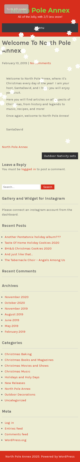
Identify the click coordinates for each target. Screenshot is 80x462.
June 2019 (12, 320)
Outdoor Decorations (20, 394)
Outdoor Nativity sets (60, 156)
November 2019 (16, 308)
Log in (9, 423)
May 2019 (11, 326)
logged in (28, 169)
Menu (40, 28)
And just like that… (19, 254)
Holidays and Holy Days (22, 377)
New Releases (15, 383)
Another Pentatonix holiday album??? (33, 237)
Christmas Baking (18, 354)
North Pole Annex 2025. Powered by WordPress (40, 456)
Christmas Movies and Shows (27, 366)
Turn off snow (16, 9)
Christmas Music (17, 371)
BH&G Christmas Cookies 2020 (28, 248)
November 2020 (17, 297)
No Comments (40, 63)
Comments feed (16, 434)
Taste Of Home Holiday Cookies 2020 (32, 243)
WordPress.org (15, 440)
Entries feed (14, 428)
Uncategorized (15, 400)
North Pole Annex (40, 10)
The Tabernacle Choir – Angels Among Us (35, 260)
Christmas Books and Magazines (29, 360)
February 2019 (15, 332)
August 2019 (14, 314)
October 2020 (15, 303)
